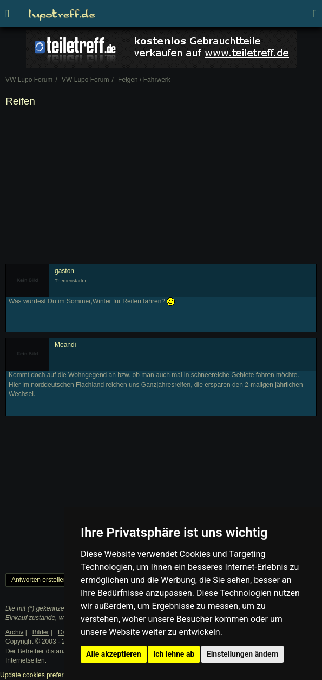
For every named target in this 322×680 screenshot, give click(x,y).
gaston (64, 271)
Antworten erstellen (39, 580)
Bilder (40, 632)
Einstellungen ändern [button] (243, 654)
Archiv (14, 632)
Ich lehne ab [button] (173, 654)
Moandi (65, 344)
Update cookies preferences (40, 675)
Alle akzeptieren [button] (113, 654)
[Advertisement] (161, 188)
